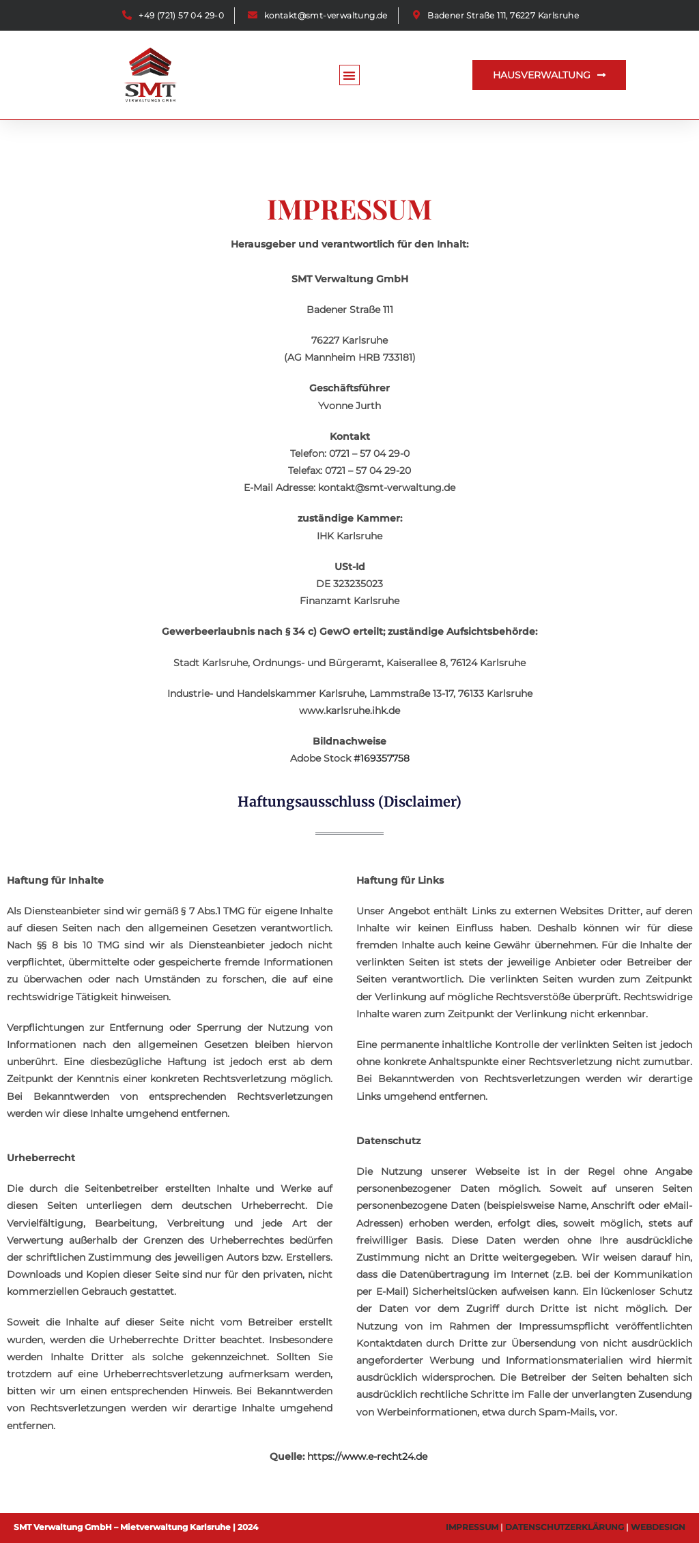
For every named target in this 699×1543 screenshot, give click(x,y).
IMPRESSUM (472, 1527)
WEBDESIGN (658, 1527)
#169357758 (382, 758)
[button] (349, 75)
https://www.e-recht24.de (367, 1456)
